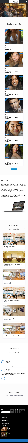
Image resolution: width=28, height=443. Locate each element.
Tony (6, 114)
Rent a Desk (5, 247)
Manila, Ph (8, 428)
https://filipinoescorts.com (5, 423)
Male (7, 116)
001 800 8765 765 (4, 417)
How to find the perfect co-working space (12, 282)
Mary (6, 91)
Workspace (9, 247)
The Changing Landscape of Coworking (12, 318)
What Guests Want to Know (9, 246)
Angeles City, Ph (9, 433)
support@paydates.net (5, 420)
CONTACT (21, 439)
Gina (6, 45)
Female (7, 47)
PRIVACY (18, 439)
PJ (5, 137)
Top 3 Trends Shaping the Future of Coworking (13, 335)
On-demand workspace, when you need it (12, 300)
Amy (6, 160)
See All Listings (14, 169)
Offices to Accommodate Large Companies (13, 264)
